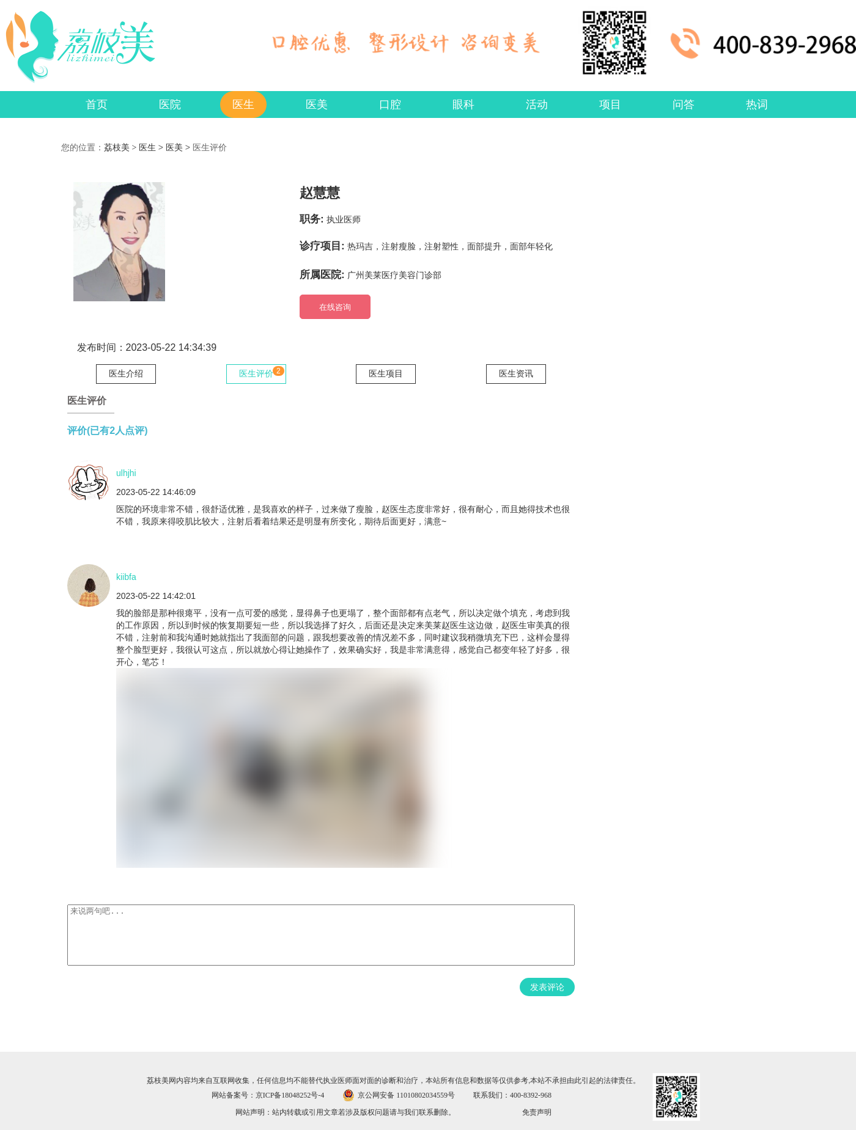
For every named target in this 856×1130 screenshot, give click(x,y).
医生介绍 (126, 373)
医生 (147, 147)
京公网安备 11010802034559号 (406, 1095)
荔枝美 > (121, 147)
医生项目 (386, 373)
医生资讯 (516, 373)
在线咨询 (335, 307)
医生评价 (256, 373)
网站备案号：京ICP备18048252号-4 (268, 1095)
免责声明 (537, 1112)
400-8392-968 (531, 1095)
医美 (174, 147)
